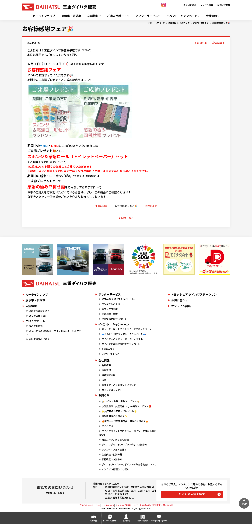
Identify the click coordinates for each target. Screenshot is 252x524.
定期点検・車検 (110, 314)
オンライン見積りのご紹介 (115, 469)
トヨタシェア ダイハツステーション (194, 294)
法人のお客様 (36, 325)
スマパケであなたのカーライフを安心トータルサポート (54, 332)
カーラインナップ (44, 16)
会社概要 (106, 365)
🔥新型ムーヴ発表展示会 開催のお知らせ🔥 (125, 421)
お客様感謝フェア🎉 (221, 23)
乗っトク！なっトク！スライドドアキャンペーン (127, 329)
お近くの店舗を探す (192, 494)
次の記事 (217, 42)
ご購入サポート (117, 16)
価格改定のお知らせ (112, 459)
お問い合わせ (223, 4)
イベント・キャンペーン (181, 16)
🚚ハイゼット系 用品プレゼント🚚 (120, 401)
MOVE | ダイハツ (110, 353)
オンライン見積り (110, 520)
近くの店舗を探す (38, 315)
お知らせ (104, 395)
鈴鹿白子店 (184, 23)
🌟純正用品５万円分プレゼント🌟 (119, 411)
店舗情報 (93, 16)
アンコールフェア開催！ (114, 449)
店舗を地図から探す (39, 310)
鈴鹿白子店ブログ (200, 23)
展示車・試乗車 (71, 16)
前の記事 (202, 42)
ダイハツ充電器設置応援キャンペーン (121, 343)
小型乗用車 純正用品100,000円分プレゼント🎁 (126, 406)
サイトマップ (108, 505)
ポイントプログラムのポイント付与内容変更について (129, 464)
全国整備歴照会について (114, 318)
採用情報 (106, 370)
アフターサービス (146, 16)
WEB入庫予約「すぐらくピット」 (119, 299)
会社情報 (211, 16)
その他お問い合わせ (159, 520)
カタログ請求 (189, 4)
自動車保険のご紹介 (39, 339)
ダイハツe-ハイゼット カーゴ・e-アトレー (123, 339)
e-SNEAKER (108, 348)
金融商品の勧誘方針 (112, 454)
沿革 (104, 380)
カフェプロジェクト (112, 390)
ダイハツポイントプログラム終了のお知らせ (124, 444)
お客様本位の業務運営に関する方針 (156, 505)
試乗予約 (93, 520)
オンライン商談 (181, 306)
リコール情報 (206, 4)
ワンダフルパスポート (113, 304)
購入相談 (126, 520)
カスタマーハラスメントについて (119, 385)
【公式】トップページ (155, 23)
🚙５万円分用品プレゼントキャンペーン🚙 (124, 334)
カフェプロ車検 (110, 309)
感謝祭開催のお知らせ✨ (114, 416)
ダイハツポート (110, 426)
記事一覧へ (127, 218)
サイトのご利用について (126, 505)
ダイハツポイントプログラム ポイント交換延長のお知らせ (127, 432)
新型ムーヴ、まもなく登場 (115, 439)
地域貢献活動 (108, 375)
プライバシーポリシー (89, 505)
